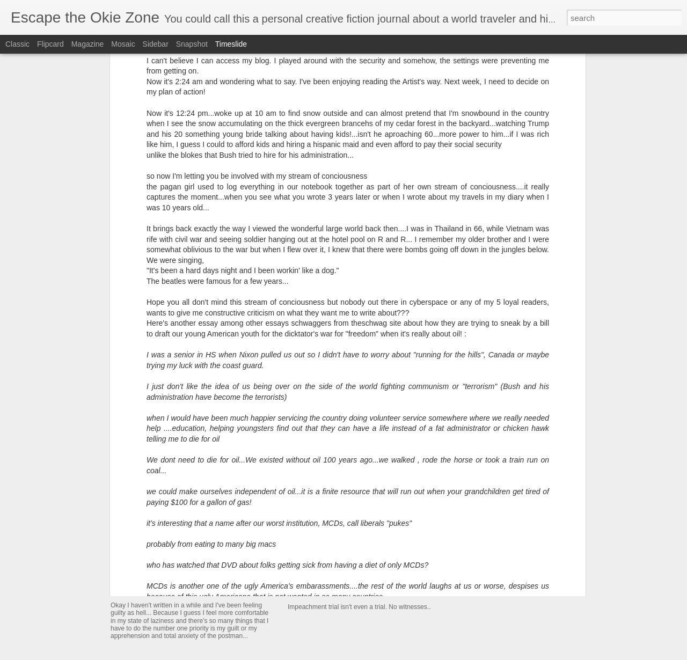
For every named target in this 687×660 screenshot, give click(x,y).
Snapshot (192, 44)
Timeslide (231, 44)
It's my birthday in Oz (483, 458)
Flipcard (50, 44)
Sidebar (156, 44)
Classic (17, 44)
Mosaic (123, 44)
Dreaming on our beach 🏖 (494, 477)
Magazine (87, 44)
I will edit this (147, 591)
